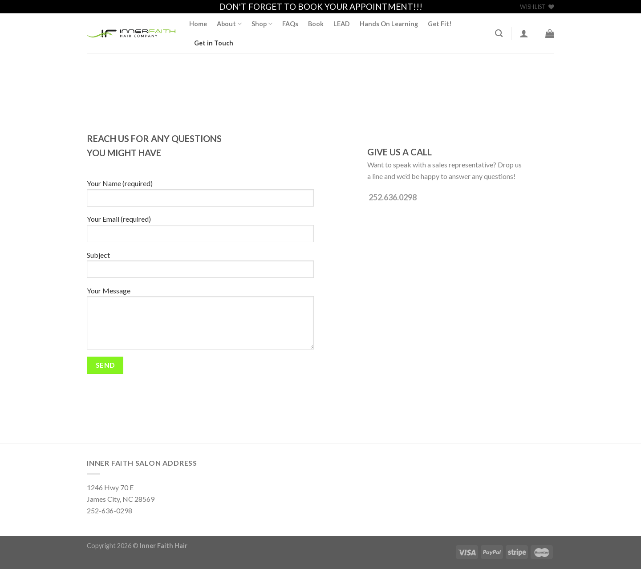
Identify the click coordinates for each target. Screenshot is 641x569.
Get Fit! (440, 24)
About (229, 24)
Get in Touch (213, 43)
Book (316, 24)
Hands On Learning (389, 24)
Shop (262, 24)
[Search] (499, 33)
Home (198, 24)
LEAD (341, 24)
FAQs (290, 24)
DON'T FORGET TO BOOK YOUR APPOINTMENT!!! (320, 6)
